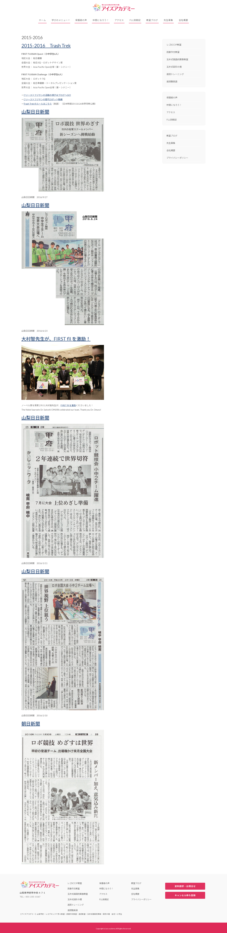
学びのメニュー (60, 20)
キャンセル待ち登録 (185, 895)
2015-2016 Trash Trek (46, 45)
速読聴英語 (171, 81)
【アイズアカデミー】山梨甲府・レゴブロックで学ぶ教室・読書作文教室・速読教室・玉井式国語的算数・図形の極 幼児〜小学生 (113, 7)
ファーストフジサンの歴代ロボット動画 (43, 99)
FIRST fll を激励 (68, 405)
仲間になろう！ (101, 20)
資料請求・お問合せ (185, 886)
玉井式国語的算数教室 (177, 59)
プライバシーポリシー (177, 157)
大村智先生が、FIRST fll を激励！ (55, 339)
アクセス (119, 20)
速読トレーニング (175, 74)
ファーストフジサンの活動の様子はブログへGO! (47, 95)
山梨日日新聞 (35, 112)
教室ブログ (152, 20)
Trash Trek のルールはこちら (38, 103)
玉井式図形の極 (174, 66)
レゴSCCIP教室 (173, 44)
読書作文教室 (173, 52)
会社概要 (183, 20)
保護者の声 (81, 20)
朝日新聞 (30, 723)
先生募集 (168, 20)
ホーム (42, 20)
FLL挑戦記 (135, 20)
